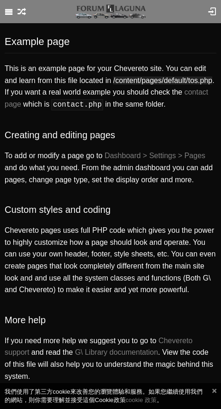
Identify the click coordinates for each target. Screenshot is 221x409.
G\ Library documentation (116, 351)
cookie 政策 (141, 399)
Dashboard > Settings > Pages (154, 155)
